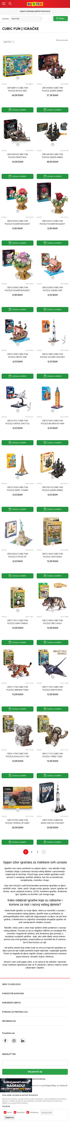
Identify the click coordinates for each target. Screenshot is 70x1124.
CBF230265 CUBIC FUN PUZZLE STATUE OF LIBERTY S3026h (17, 557)
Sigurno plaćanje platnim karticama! (35, 11)
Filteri (60, 18)
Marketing (34, 1112)
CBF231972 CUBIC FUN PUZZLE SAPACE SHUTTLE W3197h (18, 423)
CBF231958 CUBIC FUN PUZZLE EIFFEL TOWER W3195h (17, 490)
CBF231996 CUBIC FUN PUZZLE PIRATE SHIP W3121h (17, 357)
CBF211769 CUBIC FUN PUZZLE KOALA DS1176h (17, 755)
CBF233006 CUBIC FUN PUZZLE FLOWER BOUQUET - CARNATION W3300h (17, 290)
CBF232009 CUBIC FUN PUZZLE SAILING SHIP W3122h (52, 290)
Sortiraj (5, 19)
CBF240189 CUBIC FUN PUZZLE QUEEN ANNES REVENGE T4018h (52, 157)
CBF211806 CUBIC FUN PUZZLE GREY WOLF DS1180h (52, 623)
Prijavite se (35, 1071)
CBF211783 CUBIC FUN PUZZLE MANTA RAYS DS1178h (52, 690)
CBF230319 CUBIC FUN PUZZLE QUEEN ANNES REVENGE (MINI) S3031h (52, 490)
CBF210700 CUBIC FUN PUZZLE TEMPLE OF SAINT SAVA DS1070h (17, 823)
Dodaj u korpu (17, 110)
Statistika (21, 1112)
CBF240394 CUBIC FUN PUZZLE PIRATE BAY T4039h (17, 157)
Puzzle (4, 84)
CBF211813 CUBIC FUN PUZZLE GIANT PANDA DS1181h (17, 623)
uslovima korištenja (36, 1079)
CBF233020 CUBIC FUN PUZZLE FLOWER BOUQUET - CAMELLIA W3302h (17, 224)
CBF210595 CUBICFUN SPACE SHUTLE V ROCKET (52, 821)
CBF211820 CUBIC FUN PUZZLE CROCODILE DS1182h (52, 557)
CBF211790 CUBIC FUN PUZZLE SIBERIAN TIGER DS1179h (17, 690)
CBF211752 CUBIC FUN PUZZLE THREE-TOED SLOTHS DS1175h (52, 756)
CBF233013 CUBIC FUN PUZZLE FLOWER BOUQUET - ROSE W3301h (52, 224)
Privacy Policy (50, 1086)
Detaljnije (6, 1106)
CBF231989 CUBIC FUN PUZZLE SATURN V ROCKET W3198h (52, 357)
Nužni (9, 1112)
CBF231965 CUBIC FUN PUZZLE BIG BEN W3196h (52, 422)
